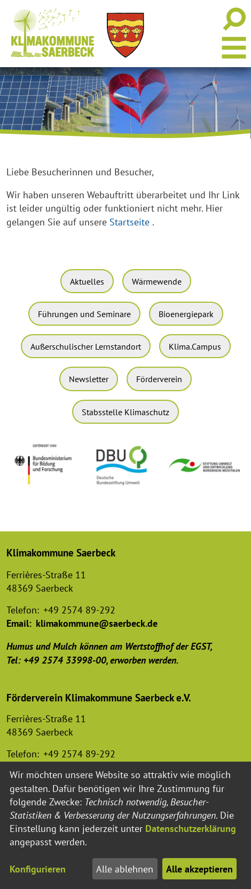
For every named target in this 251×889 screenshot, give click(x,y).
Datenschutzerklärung (190, 828)
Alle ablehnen (124, 869)
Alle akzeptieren (199, 869)
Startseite (129, 222)
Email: (19, 623)
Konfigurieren (38, 869)
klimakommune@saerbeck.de (97, 623)
